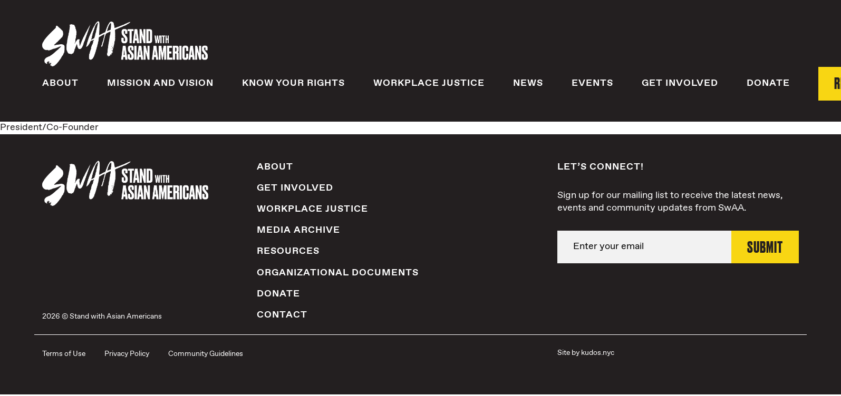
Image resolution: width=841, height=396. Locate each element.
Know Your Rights (293, 82)
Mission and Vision (160, 82)
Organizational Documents (338, 271)
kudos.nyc (597, 352)
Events (592, 82)
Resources (288, 250)
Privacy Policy (126, 353)
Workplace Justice (429, 82)
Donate (768, 82)
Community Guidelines (205, 353)
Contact (282, 314)
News (528, 82)
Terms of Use (63, 353)
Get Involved (680, 82)
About (60, 82)
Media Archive (298, 229)
